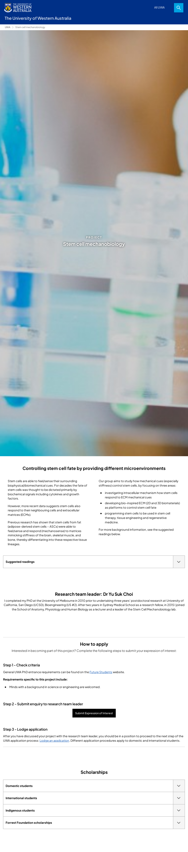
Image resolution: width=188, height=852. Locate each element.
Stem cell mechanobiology (30, 27)
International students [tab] (95, 798)
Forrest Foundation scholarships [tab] (95, 823)
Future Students (101, 672)
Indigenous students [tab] (95, 810)
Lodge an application (54, 740)
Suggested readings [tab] (95, 562)
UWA (7, 27)
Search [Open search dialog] (178, 7)
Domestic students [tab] (95, 786)
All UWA (159, 7)
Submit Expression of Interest (94, 713)
